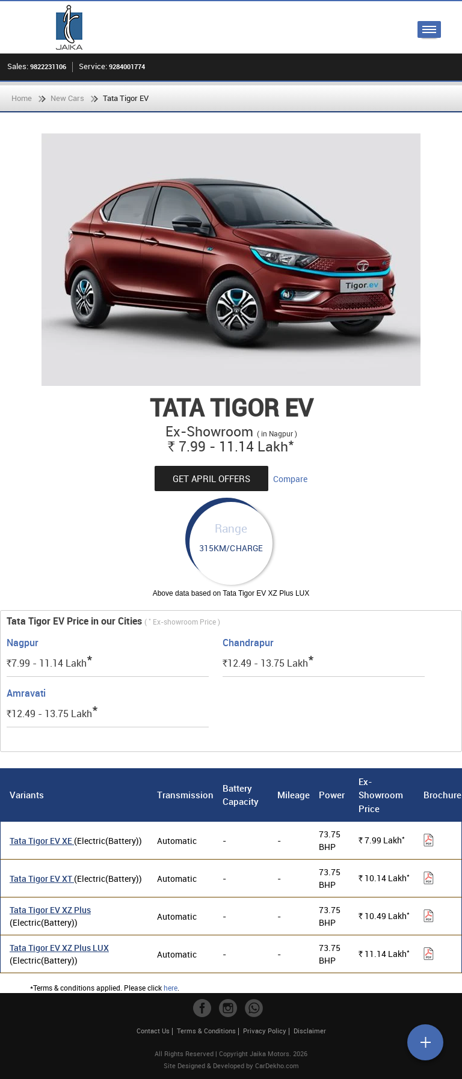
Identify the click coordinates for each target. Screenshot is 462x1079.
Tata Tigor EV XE (42, 840)
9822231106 (48, 66)
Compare (290, 478)
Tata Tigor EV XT (42, 878)
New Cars (67, 98)
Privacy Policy (264, 1030)
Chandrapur (248, 642)
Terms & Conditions (206, 1030)
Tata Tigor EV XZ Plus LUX (59, 947)
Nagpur (22, 642)
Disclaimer (310, 1030)
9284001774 (127, 66)
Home (21, 98)
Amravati (26, 693)
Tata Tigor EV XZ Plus (50, 909)
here (170, 987)
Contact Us (153, 1030)
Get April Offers (211, 478)
